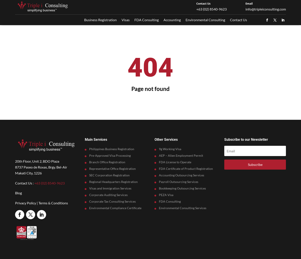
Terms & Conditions (53, 203)
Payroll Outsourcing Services (178, 182)
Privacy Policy (25, 203)
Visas (126, 20)
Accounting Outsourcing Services (181, 175)
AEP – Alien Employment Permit (181, 155)
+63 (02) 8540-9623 (211, 9)
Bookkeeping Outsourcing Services (182, 188)
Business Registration (100, 20)
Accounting (172, 20)
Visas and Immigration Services (110, 188)
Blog (18, 193)
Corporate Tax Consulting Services (112, 201)
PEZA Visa (166, 195)
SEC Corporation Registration (109, 175)
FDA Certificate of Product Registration (186, 168)
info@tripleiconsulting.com (265, 9)
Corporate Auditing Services (108, 195)
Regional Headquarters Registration (113, 182)
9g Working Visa (170, 149)
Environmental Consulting (205, 20)
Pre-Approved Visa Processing (110, 155)
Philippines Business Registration (111, 149)
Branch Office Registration (107, 162)
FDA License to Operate (175, 162)
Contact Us (203, 3)
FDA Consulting (146, 20)
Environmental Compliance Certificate (115, 208)
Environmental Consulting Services (182, 208)
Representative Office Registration (112, 168)
